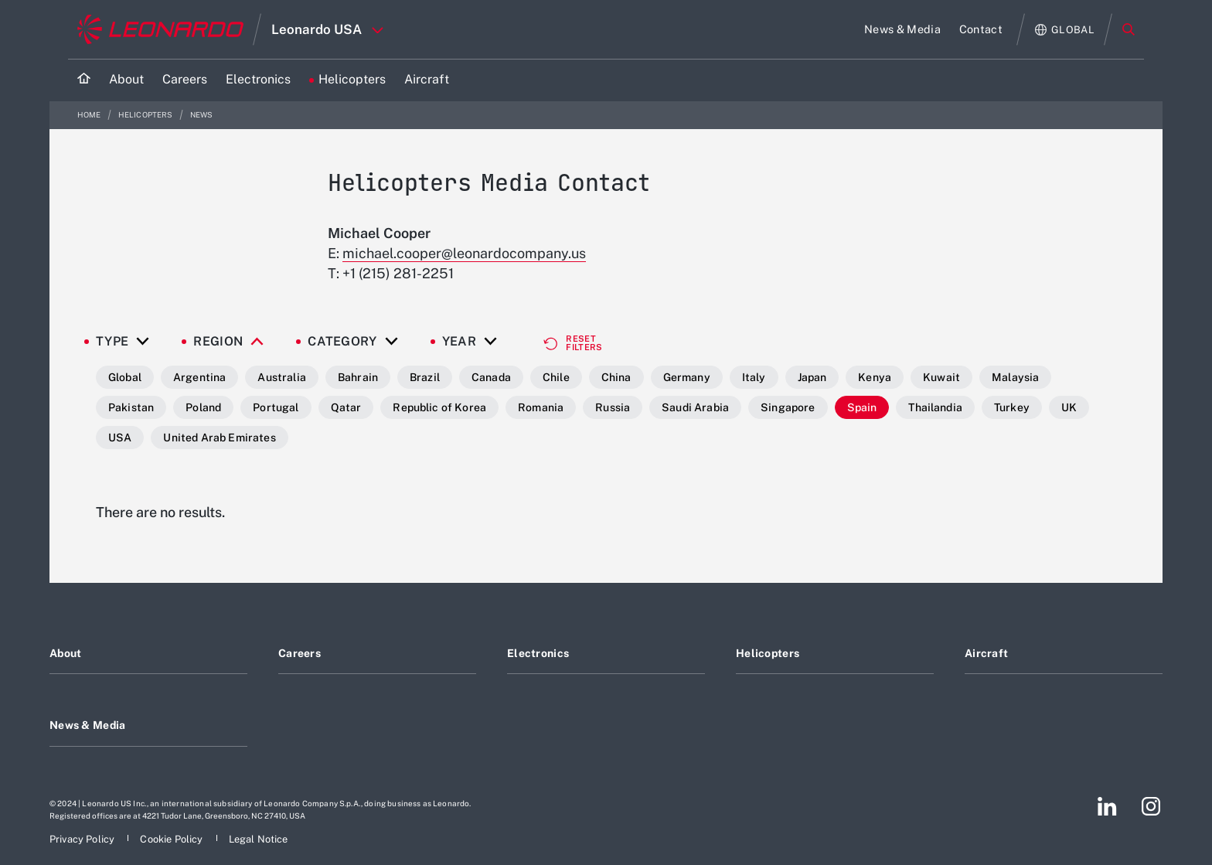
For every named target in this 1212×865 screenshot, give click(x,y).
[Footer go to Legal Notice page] (258, 839)
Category (342, 341)
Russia (612, 407)
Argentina (199, 377)
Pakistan (131, 407)
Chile (556, 377)
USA (119, 437)
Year (459, 341)
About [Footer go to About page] (65, 653)
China (616, 377)
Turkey (1012, 407)
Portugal (275, 407)
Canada (491, 377)
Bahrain (358, 377)
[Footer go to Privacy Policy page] (83, 839)
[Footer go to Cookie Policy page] (172, 839)
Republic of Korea (439, 407)
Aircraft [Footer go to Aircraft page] (986, 653)
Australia (281, 377)
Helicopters (146, 115)
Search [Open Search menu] (1128, 29)
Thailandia (935, 407)
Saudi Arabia (695, 407)
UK (1069, 407)
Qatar (346, 407)
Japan (812, 377)
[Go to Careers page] (184, 80)
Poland (203, 407)
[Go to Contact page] (981, 29)
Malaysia (1015, 377)
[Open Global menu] (1065, 30)
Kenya (874, 377)
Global (124, 377)
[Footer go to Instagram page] (1151, 806)
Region (218, 341)
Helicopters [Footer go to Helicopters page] (767, 653)
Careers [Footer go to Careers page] (299, 653)
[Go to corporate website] (160, 29)
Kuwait (941, 377)
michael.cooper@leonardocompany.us (464, 253)
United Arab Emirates (219, 437)
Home (90, 115)
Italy (754, 377)
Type (112, 341)
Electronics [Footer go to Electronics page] (538, 653)
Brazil (425, 377)
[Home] (83, 80)
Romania (540, 407)
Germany (686, 377)
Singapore (788, 407)
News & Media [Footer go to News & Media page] (87, 725)
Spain (862, 407)
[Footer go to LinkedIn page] (1107, 806)
